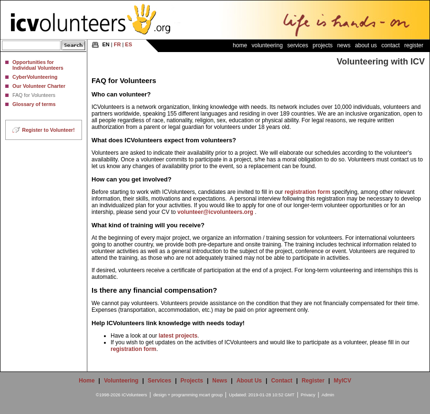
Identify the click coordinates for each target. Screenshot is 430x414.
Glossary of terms (34, 104)
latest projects (178, 335)
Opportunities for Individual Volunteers (37, 65)
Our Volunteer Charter (38, 86)
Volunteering (267, 45)
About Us (366, 45)
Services (297, 45)
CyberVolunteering (35, 77)
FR (117, 44)
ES (128, 44)
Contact (390, 45)
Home (240, 45)
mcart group (211, 395)
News (343, 45)
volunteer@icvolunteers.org (215, 212)
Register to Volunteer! (48, 130)
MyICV (342, 380)
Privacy (308, 395)
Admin (328, 395)
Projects (323, 45)
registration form (307, 192)
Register (413, 45)
